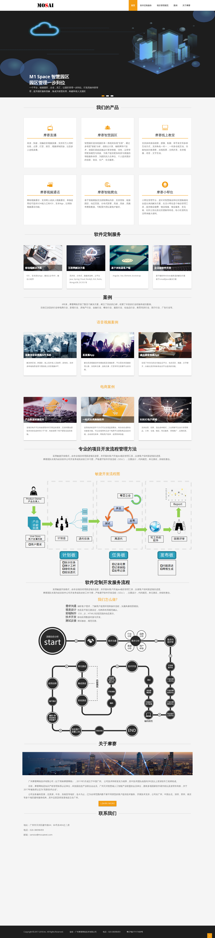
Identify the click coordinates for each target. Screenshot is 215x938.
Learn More (107, 803)
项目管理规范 (162, 5)
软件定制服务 (146, 5)
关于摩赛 (186, 5)
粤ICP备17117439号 (135, 932)
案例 (175, 5)
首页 (133, 5)
